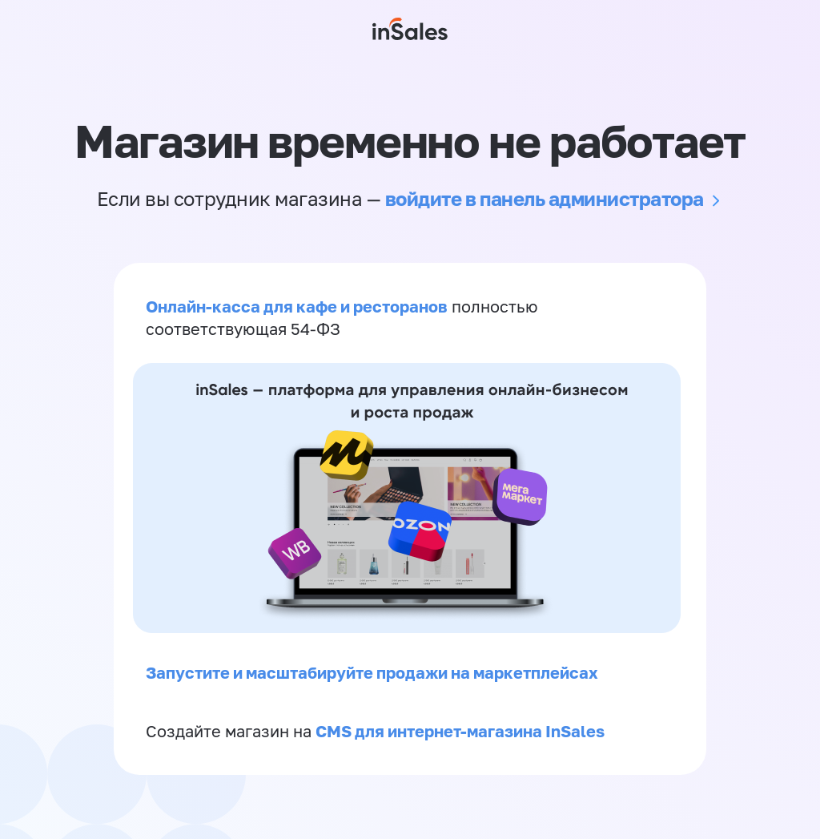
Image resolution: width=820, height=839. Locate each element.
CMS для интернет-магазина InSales (460, 730)
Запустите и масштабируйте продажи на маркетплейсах (372, 672)
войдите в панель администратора (544, 198)
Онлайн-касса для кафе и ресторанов (297, 306)
